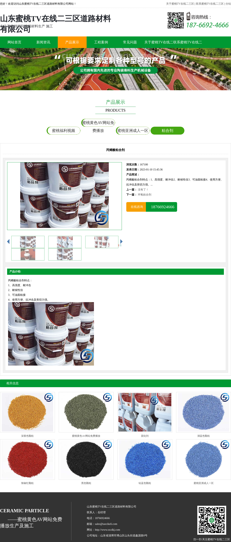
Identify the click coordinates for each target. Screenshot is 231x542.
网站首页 (14, 42)
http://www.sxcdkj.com (107, 529)
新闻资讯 (43, 42)
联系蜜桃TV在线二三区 (210, 3)
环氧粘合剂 (144, 194)
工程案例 (101, 42)
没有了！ (143, 189)
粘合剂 (167, 130)
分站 (228, 3)
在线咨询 (136, 206)
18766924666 (161, 206)
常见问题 (130, 42)
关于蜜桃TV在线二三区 (180, 3)
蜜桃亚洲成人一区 (132, 130)
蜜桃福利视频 (63, 130)
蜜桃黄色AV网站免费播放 (98, 124)
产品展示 (72, 42)
